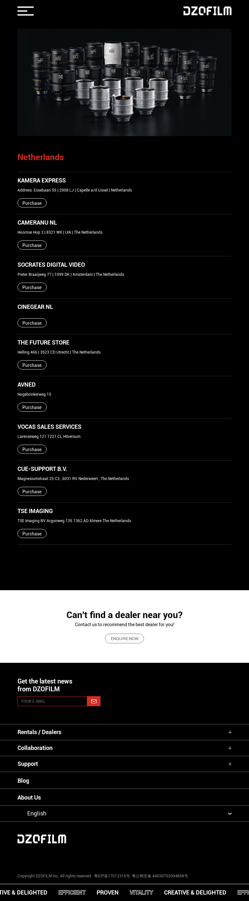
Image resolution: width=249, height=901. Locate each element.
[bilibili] (213, 856)
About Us (29, 797)
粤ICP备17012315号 (112, 876)
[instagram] (36, 856)
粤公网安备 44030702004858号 (159, 876)
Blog (23, 780)
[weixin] (169, 856)
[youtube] (80, 856)
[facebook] (124, 856)
